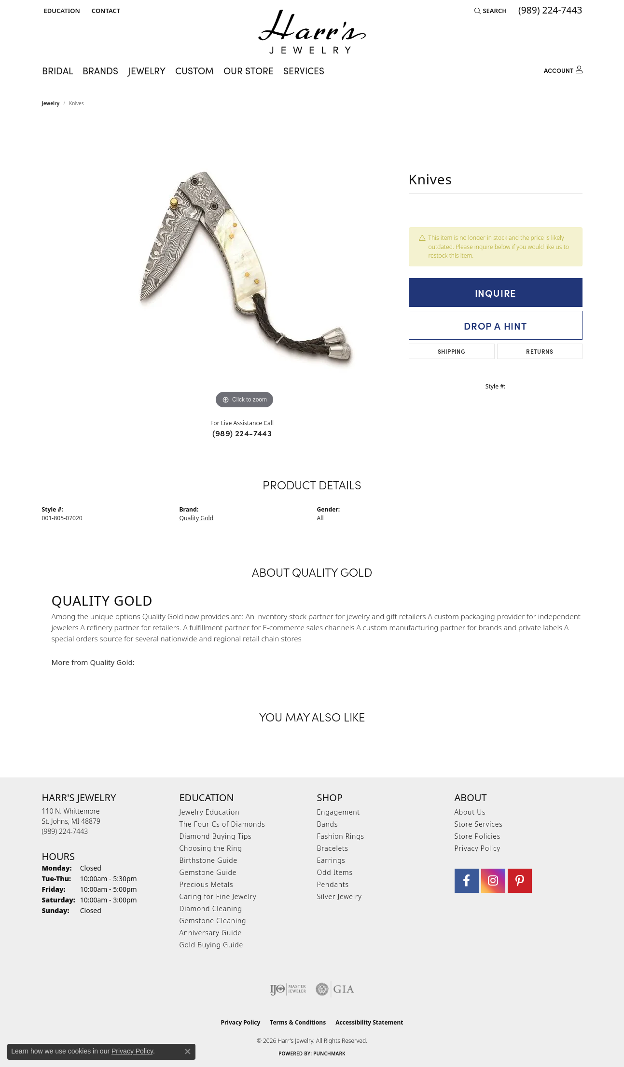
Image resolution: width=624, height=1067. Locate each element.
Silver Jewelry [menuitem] (339, 896)
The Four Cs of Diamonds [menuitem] (222, 824)
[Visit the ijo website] (288, 989)
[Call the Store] (65, 831)
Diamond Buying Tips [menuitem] (216, 836)
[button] (61, 10)
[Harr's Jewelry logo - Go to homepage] (312, 31)
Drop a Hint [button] (495, 325)
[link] (105, 10)
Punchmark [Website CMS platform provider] (329, 1053)
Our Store (248, 70)
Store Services (479, 824)
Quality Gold (197, 518)
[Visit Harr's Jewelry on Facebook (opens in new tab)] (467, 881)
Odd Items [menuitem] (335, 872)
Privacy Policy (477, 848)
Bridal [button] (57, 70)
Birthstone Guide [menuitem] (209, 860)
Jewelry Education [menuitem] (210, 812)
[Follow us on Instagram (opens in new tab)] (493, 881)
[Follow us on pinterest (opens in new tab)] (520, 881)
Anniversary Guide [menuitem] (211, 932)
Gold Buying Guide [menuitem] (211, 944)
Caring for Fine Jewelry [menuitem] (218, 896)
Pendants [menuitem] (333, 884)
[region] (244, 266)
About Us (470, 812)
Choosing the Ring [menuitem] (211, 848)
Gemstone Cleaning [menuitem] (213, 920)
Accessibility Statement (369, 1022)
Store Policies (478, 836)
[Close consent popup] (188, 1051)
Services (303, 70)
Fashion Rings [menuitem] (340, 836)
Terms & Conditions (298, 1022)
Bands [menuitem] (327, 824)
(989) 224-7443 (242, 433)
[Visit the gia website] (335, 989)
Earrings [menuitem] (331, 860)
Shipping (451, 351)
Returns (539, 351)
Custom (194, 70)
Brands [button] (100, 70)
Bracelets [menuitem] (332, 848)
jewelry (51, 103)
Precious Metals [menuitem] (207, 884)
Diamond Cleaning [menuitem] (211, 908)
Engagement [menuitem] (338, 812)
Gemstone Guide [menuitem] (208, 872)
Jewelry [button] (147, 70)
